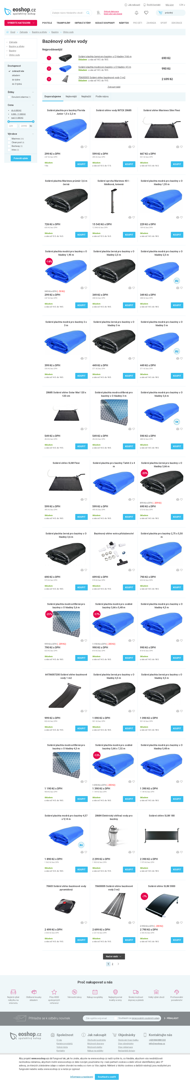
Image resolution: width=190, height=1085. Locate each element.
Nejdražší (86, 96)
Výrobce (12, 133)
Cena (11, 105)
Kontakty (61, 1051)
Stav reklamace (125, 1047)
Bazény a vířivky (39, 32)
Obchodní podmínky (96, 1040)
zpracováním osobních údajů (145, 1018)
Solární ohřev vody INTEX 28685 (114, 110)
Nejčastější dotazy (126, 1051)
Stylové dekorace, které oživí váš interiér (113, 12)
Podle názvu (102, 96)
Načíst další (113, 956)
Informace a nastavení (81, 1076)
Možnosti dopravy (95, 1043)
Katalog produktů (65, 1043)
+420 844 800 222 (157, 1040)
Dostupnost (14, 65)
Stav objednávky (126, 1043)
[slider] (8, 121)
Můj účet (170, 5)
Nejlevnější (71, 96)
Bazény (55, 32)
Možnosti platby (94, 1047)
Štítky (11, 92)
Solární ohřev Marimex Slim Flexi (161, 110)
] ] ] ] (182, 5)
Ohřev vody (68, 32)
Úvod (12, 32)
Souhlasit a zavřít (107, 1077)
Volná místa (62, 1047)
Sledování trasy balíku (128, 1040)
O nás (59, 1040)
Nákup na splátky (95, 1051)
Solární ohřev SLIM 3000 (161, 886)
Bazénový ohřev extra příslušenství (114, 533)
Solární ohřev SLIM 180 (162, 815)
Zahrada (24, 32)
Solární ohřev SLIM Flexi (66, 463)
